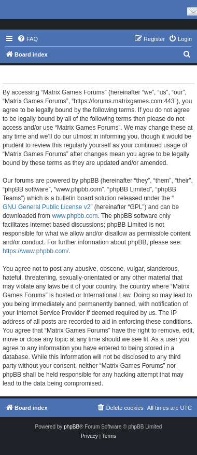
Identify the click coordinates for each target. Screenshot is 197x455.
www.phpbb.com (74, 215)
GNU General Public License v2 (46, 207)
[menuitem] (27, 39)
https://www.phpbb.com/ (35, 251)
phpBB (71, 427)
